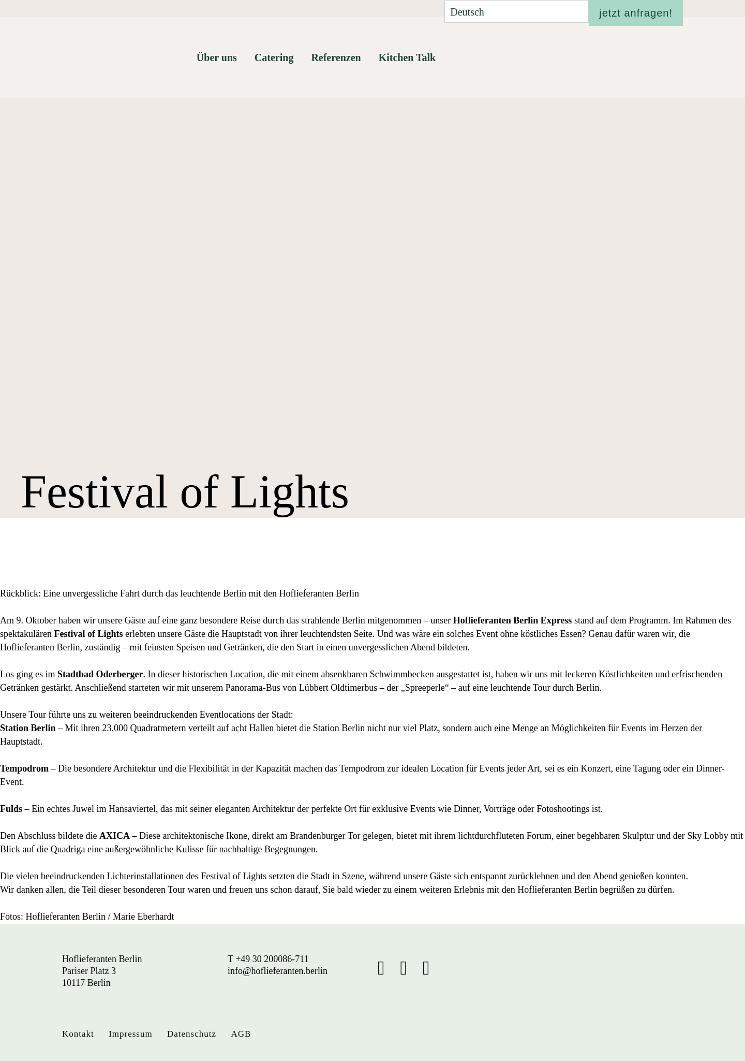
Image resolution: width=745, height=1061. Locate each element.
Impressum (131, 1034)
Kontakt (78, 1034)
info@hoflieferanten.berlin (277, 971)
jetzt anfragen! (636, 13)
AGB (241, 1034)
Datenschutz (191, 1034)
